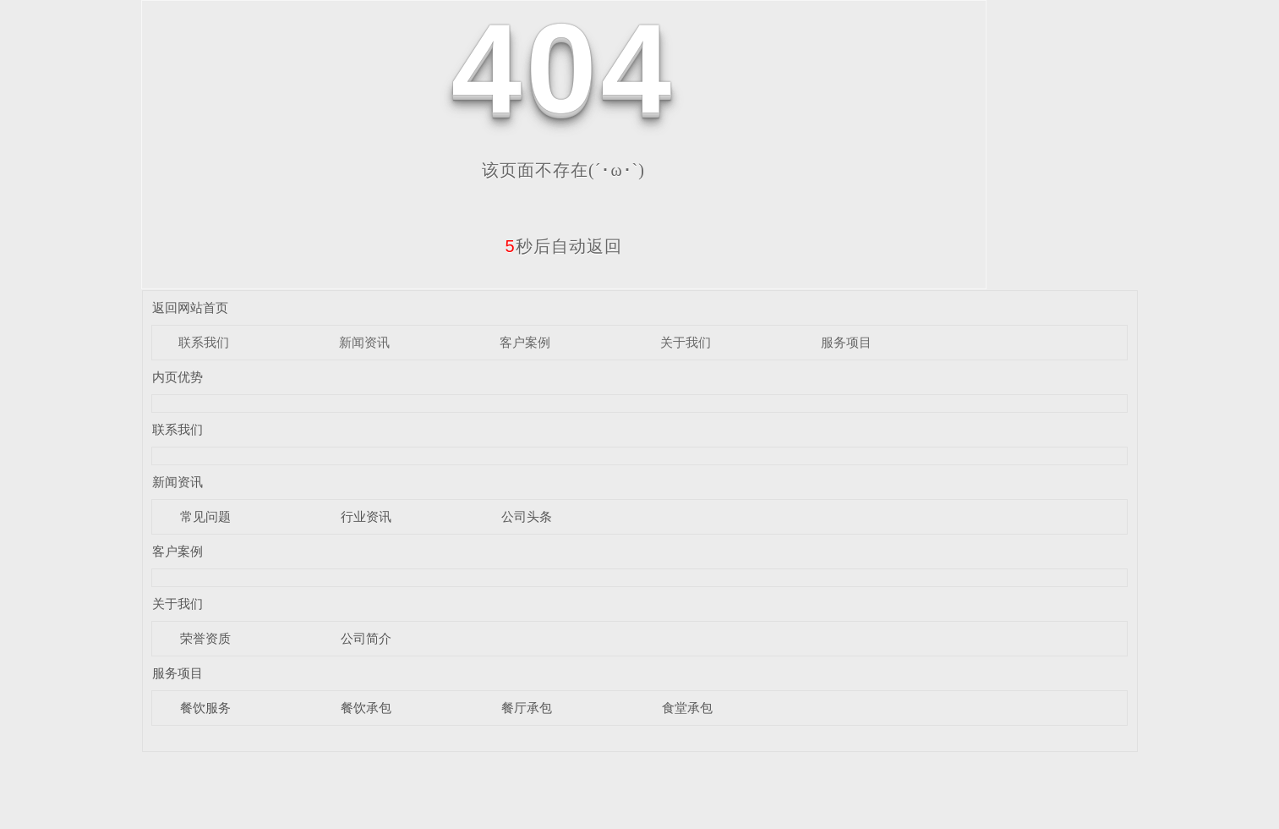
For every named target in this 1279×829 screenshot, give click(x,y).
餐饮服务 (205, 707)
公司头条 (526, 516)
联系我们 (203, 342)
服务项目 (846, 342)
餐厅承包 (526, 707)
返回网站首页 (190, 307)
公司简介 (366, 638)
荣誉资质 (205, 638)
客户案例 (525, 342)
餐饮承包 (366, 707)
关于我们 (685, 342)
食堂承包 (687, 707)
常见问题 (205, 516)
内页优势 (177, 377)
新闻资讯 (364, 342)
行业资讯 (366, 516)
